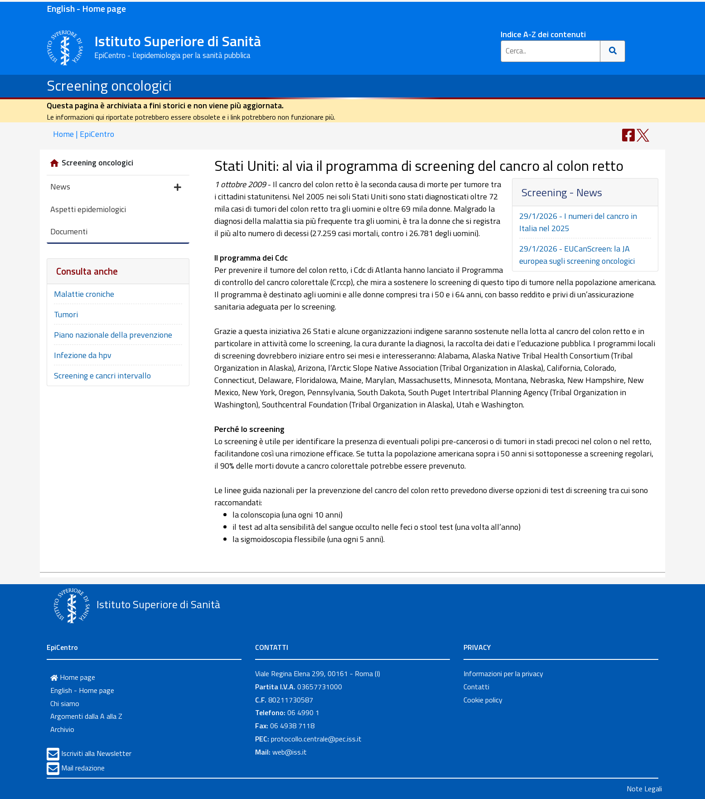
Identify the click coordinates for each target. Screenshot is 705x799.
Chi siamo (64, 703)
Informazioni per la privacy (503, 673)
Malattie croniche (84, 294)
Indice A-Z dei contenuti (543, 34)
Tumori (66, 314)
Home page (72, 677)
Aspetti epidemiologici (88, 209)
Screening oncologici (109, 85)
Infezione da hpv (82, 355)
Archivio (62, 729)
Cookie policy (483, 699)
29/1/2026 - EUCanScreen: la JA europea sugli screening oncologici (577, 254)
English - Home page (86, 8)
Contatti (476, 686)
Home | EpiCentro (83, 134)
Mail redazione (83, 767)
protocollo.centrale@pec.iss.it (316, 738)
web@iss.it (289, 751)
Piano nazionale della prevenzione (113, 335)
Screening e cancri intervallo (102, 375)
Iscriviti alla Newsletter (96, 753)
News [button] (115, 187)
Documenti (68, 231)
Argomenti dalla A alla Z (86, 716)
